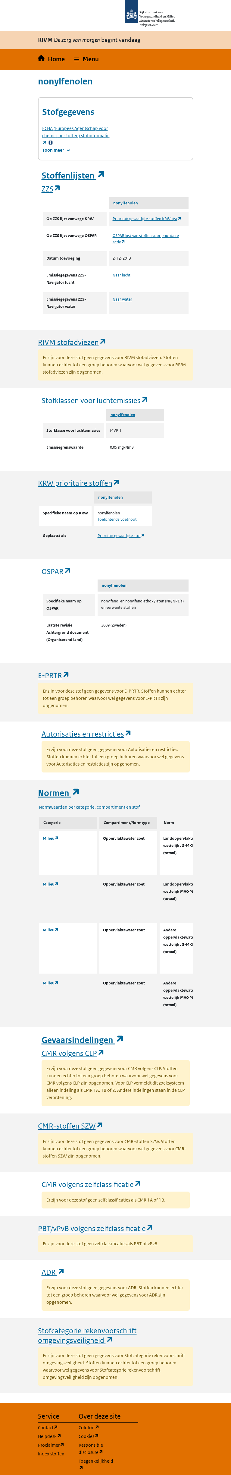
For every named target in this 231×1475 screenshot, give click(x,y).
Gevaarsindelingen (83, 1040)
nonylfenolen (125, 203)
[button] (87, 59)
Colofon (95, 1427)
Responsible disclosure (95, 1448)
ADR (53, 1272)
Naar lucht (121, 275)
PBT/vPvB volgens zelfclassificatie (96, 1228)
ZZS (51, 188)
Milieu (51, 838)
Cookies (95, 1436)
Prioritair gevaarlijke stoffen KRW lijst (147, 218)
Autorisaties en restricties (87, 733)
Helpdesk (54, 1436)
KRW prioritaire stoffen (79, 483)
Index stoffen (51, 1454)
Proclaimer (54, 1445)
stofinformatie (76, 135)
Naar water (122, 299)
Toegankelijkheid (95, 1464)
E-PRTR (54, 675)
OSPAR (56, 571)
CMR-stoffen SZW (71, 1125)
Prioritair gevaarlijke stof (121, 535)
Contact (54, 1427)
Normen (59, 793)
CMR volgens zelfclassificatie (92, 1184)
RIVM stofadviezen (72, 342)
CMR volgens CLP (73, 1053)
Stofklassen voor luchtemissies (95, 400)
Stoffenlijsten (73, 175)
